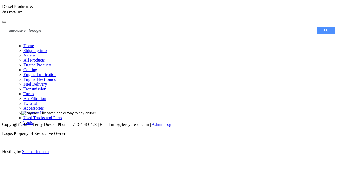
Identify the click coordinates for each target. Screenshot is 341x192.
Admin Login (163, 124)
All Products (34, 60)
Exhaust (30, 103)
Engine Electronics (39, 79)
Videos (29, 55)
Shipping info (35, 50)
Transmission (34, 89)
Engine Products (37, 65)
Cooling (30, 69)
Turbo (28, 93)
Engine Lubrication (39, 74)
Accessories (33, 108)
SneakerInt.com (35, 151)
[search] (159, 30)
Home (28, 45)
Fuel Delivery (35, 84)
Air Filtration (34, 98)
